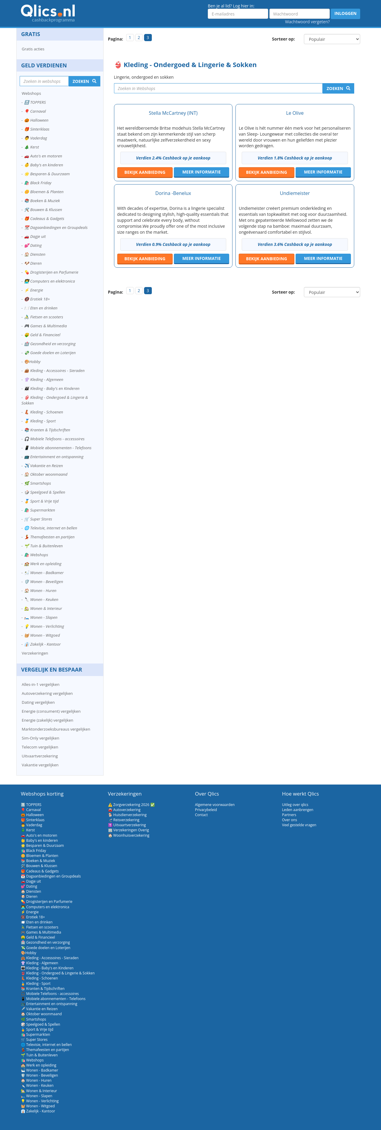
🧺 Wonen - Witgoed (42, 635)
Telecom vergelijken (40, 747)
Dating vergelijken (38, 702)
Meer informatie (201, 172)
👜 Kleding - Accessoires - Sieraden (54, 370)
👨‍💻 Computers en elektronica (49, 281)
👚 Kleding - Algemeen (43, 379)
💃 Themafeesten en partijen (49, 537)
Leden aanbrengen (297, 809)
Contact (201, 814)
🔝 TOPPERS (35, 102)
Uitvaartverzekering (40, 756)
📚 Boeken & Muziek (42, 200)
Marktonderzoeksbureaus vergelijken (56, 729)
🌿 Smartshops (37, 483)
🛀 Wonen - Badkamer (44, 572)
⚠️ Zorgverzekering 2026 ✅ (131, 804)
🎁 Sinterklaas (36, 129)
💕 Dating (33, 245)
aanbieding (144, 172)
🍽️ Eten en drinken (40, 308)
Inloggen (345, 13)
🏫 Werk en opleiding (42, 563)
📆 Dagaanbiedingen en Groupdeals (56, 227)
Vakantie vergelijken (40, 765)
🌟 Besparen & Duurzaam (47, 173)
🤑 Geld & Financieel (42, 334)
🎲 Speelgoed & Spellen (44, 492)
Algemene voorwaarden (215, 804)
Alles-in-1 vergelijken (41, 684)
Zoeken (335, 88)
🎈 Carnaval (35, 111)
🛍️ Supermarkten (39, 510)
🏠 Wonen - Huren (40, 590)
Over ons (289, 819)
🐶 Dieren (33, 263)
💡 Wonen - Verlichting (44, 626)
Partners (289, 814)
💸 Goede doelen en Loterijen (50, 352)
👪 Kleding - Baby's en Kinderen (51, 388)
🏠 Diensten (34, 254)
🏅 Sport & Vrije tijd (41, 501)
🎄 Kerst (31, 147)
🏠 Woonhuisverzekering (128, 835)
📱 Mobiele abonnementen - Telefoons (57, 447)
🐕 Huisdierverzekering (127, 814)
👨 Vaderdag (35, 138)
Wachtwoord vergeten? (307, 21)
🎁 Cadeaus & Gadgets (44, 218)
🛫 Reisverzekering (124, 819)
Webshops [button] (31, 93)
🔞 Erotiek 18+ (37, 299)
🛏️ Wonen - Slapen (40, 617)
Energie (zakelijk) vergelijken (47, 720)
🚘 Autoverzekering (124, 809)
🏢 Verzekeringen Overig (128, 830)
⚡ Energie (33, 290)
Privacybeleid (206, 809)
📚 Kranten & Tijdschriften (47, 430)
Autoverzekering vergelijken (47, 693)
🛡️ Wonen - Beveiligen (43, 581)
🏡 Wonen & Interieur (43, 608)
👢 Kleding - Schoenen (43, 412)
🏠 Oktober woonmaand (46, 474)
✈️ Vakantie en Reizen (43, 465)
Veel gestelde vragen (299, 824)
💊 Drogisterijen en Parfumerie (51, 272)
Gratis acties (33, 49)
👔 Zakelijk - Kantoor (42, 644)
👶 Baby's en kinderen (43, 165)
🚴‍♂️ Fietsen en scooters (43, 317)
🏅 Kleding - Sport (40, 421)
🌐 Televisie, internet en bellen (50, 528)
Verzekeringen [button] (35, 653)
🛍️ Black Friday (37, 182)
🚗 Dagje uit (35, 236)
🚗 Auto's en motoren (43, 156)
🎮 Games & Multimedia (45, 325)
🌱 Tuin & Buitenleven (43, 545)
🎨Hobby (32, 361)
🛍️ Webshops (36, 554)
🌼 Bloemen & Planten (43, 191)
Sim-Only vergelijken (40, 738)
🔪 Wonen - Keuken (41, 599)
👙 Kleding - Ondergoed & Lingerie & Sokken (54, 400)
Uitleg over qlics (295, 804)
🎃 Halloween (36, 120)
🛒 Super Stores (38, 519)
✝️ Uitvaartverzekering (127, 824)
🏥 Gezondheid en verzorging (50, 343)
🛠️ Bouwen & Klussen (43, 209)
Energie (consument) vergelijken (51, 711)
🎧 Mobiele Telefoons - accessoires (54, 438)
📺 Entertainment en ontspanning (53, 456)
